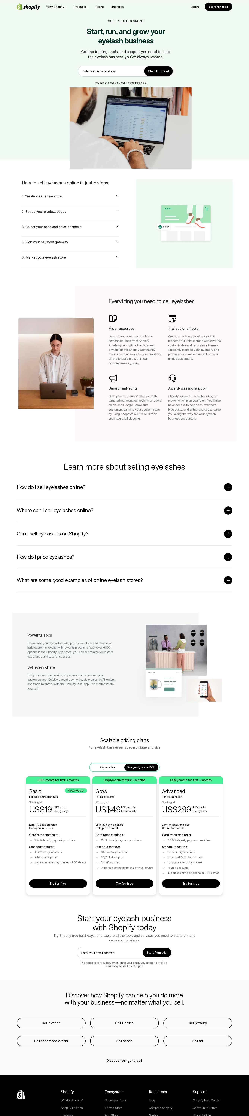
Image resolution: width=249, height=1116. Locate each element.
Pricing (99, 7)
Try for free (58, 883)
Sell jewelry (198, 1023)
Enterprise (117, 7)
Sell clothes (51, 1023)
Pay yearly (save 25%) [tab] (141, 767)
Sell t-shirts (124, 1023)
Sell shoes (124, 1041)
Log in (195, 7)
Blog (152, 1108)
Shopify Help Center (206, 1108)
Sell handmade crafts (51, 1041)
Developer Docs (116, 1108)
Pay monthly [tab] (107, 767)
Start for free (218, 7)
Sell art (197, 1041)
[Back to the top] (21, 1102)
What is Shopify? (72, 1108)
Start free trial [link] (158, 71)
